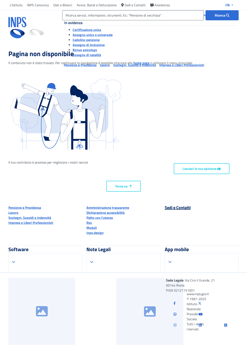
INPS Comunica (38, 5)
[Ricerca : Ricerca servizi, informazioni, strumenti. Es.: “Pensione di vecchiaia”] (222, 15)
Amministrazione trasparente (107, 207)
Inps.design (95, 232)
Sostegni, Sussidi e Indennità (29, 217)
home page (141, 62)
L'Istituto (16, 5)
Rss (89, 222)
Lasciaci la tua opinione (202, 168)
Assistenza (160, 5)
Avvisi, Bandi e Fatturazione (97, 5)
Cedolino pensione (86, 39)
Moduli (91, 227)
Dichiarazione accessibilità (105, 212)
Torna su (123, 186)
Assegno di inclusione (89, 44)
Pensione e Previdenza (24, 207)
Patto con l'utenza (99, 217)
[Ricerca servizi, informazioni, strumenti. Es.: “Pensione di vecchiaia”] (132, 15)
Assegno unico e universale (93, 34)
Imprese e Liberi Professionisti (30, 222)
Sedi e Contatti (133, 5)
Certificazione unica (87, 29)
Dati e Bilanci (62, 5)
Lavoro (13, 212)
